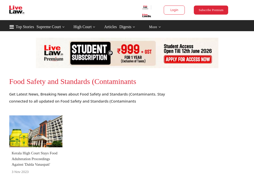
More (176, 27)
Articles (131, 27)
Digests (147, 27)
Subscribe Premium (198, 10)
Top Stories (46, 27)
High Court (104, 27)
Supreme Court (70, 27)
